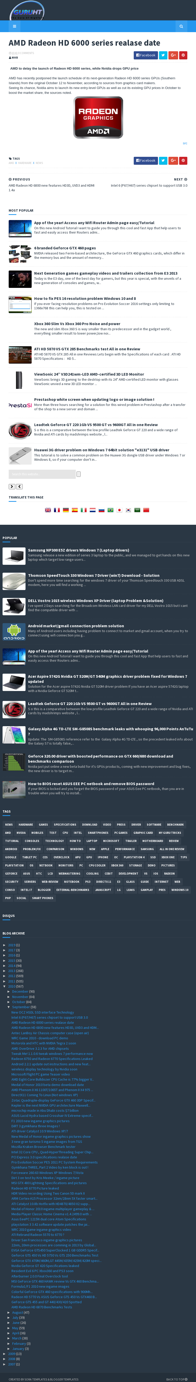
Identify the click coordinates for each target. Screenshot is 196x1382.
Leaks (131, 885)
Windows (76, 845)
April (16, 1328)
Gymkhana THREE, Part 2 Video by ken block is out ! (49, 1163)
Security (11, 877)
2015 (12, 956)
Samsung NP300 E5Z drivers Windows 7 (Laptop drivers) (78, 545)
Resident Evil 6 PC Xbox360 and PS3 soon (42, 1266)
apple (105, 845)
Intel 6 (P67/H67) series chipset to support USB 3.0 (49, 1013)
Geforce (11, 869)
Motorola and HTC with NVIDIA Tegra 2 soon (43, 1039)
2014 (12, 961)
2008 (12, 1354)
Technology (54, 836)
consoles (32, 836)
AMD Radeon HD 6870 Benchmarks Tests (41, 1303)
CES (45, 853)
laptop (92, 836)
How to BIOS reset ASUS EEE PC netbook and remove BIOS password (91, 779)
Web (177, 877)
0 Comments (20, 53)
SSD (153, 853)
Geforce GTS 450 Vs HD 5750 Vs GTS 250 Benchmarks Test (54, 1251)
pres (162, 885)
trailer (131, 836)
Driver (136, 820)
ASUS (26, 869)
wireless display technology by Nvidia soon (44, 1065)
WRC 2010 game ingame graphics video (41, 1225)
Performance (125, 845)
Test (53, 828)
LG (119, 885)
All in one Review (172, 845)
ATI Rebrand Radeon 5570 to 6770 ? (37, 1230)
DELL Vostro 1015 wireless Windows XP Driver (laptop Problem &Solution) (96, 596)
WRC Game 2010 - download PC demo (39, 1033)
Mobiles (37, 828)
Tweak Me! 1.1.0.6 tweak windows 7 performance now (52, 1049)
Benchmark (175, 820)
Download (89, 820)
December (20, 987)
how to (75, 836)
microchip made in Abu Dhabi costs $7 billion (45, 1106)
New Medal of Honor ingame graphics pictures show (51, 1132)
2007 (12, 1360)
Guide (145, 877)
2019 (12, 940)
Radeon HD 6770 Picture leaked (35, 1184)
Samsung (147, 845)
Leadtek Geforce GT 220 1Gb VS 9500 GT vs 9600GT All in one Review (90, 420)
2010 (12, 982)
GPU (89, 853)
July (15, 1313)
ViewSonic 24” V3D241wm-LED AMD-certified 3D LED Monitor (83, 369)
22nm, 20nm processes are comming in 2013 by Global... (53, 1240)
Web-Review (50, 877)
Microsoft (111, 836)
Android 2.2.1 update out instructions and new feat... (51, 1059)
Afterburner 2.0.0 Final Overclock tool (39, 1272)
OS (31, 861)
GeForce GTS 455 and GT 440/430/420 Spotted (46, 1298)
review (174, 836)
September (21, 1003)
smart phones (42, 893)
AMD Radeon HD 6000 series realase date (42, 1018)
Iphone (103, 853)
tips (183, 853)
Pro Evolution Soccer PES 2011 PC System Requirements (54, 1158)
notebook (71, 877)
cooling (92, 869)
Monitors (66, 861)
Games (43, 820)
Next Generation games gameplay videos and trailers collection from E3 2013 (99, 268)
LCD (50, 869)
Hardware (19, 163)
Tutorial (12, 836)
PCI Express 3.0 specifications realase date (44, 1152)
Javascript (103, 885)
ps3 (87, 877)
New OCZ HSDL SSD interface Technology (42, 1008)
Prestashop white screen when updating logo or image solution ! (88, 395)
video (107, 820)
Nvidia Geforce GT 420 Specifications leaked (45, 1261)
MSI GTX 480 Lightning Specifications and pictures (49, 1178)
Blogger (44, 885)
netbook (46, 861)
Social (21, 893)
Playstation (14, 861)
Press (121, 820)
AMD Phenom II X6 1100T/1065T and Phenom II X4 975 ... (52, 1085)
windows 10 (180, 885)
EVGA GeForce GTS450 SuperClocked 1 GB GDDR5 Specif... (55, 1246)
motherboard (152, 836)
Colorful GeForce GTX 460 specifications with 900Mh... (52, 1287)
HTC (39, 869)
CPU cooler (97, 861)
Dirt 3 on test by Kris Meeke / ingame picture (45, 1173)
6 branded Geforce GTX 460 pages (59, 243)
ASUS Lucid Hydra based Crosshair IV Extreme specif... (52, 1111)
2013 (12, 966)
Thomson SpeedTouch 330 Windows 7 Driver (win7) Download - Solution (94, 570)
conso (10, 885)
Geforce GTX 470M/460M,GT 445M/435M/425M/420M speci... (56, 1256)
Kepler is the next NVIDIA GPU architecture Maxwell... (50, 1101)
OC (116, 853)
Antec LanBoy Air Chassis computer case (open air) (50, 1028)
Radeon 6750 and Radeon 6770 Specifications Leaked (52, 1054)
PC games (121, 828)
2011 (12, 977)
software (154, 820)
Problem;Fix (32, 845)
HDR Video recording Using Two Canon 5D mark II (48, 1189)
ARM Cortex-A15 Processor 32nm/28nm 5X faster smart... (54, 1194)
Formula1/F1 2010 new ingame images (40, 1282)
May (15, 1323)
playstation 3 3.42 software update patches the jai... (50, 1220)
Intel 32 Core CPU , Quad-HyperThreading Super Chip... (52, 1147)
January (18, 1344)
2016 (12, 951)
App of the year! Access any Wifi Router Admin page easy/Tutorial (88, 218)
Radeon (169, 869)
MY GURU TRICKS (170, 828)
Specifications (65, 820)
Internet (162, 877)
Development (128, 869)
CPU (65, 828)
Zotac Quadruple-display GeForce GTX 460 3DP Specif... (53, 1096)
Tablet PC (29, 853)
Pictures (168, 861)
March (17, 1334)
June (16, 1318)
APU (77, 853)
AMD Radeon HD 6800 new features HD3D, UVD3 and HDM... (55, 1023)
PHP (8, 893)
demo (151, 861)
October (19, 997)
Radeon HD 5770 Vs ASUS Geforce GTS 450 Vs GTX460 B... (54, 1292)
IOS (155, 869)
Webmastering (69, 869)
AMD (5, 163)
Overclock (61, 853)
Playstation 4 (134, 853)
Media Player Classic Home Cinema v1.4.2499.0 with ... (51, 1210)
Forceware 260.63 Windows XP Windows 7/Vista (47, 1168)
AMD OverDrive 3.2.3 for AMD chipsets (40, 1044)
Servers (30, 877)
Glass (130, 877)
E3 (118, 877)
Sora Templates (29, 1375)
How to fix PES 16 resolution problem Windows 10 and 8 (79, 294)
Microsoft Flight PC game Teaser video (40, 1070)
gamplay (147, 885)
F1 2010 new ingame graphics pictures (40, 1116)
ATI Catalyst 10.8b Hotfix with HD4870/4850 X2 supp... (50, 1199)
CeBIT (109, 869)
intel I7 (26, 885)
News (33, 163)
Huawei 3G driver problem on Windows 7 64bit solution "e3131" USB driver (95, 445)
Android (11, 845)
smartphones (98, 828)
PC (81, 861)
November (20, 992)
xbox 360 (117, 861)
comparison (55, 845)
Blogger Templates (58, 1375)
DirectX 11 (103, 877)
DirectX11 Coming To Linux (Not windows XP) (44, 1091)
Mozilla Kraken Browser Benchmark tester (43, 1142)
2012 (12, 971)
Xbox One (168, 853)
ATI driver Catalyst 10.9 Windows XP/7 (39, 1127)
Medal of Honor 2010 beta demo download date (47, 1080)
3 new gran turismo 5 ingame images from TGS (46, 1137)
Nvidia (21, 828)
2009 (12, 1349)
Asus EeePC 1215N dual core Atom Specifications (48, 1215)
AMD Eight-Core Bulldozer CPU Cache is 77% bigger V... (52, 1075)
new (92, 845)
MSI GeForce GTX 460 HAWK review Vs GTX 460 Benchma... (55, 1277)
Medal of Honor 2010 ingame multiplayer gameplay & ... (52, 1204)
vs (146, 869)
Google (10, 853)
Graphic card (143, 828)
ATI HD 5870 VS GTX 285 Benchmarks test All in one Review (81, 344)
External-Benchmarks (72, 885)
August (18, 1308)
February (19, 1339)
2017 (12, 945)
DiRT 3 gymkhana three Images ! (35, 1121)
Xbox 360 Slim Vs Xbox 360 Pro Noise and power (71, 319)
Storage (135, 861)
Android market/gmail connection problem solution (76, 621)
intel (78, 828)
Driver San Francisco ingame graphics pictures (46, 1235)
